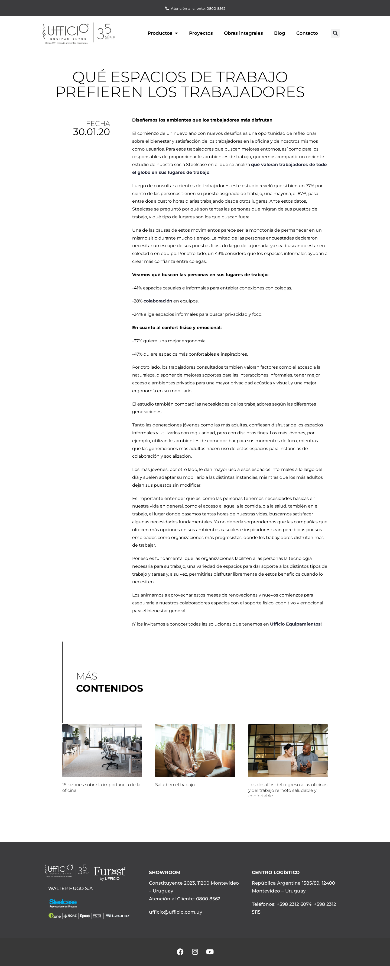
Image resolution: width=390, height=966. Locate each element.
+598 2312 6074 (293, 904)
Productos (163, 33)
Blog (279, 33)
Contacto (307, 33)
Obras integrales (243, 33)
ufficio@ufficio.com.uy (175, 912)
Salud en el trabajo (175, 784)
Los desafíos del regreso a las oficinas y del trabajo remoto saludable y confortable (287, 790)
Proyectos (201, 33)
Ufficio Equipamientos (295, 624)
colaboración (158, 301)
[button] (335, 33)
